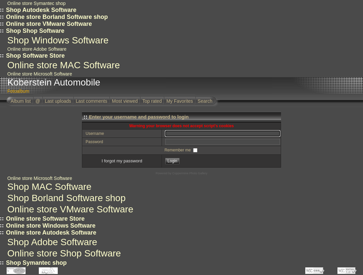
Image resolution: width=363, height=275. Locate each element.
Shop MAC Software (49, 187)
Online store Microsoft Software (39, 74)
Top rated (152, 101)
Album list (21, 101)
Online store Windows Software (51, 225)
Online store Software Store (45, 218)
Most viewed (125, 101)
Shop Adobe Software (52, 242)
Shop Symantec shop (36, 262)
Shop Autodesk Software (41, 10)
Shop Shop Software (35, 31)
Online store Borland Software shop (57, 17)
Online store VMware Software (49, 24)
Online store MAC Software (63, 65)
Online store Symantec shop (36, 3)
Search (205, 101)
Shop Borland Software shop (66, 198)
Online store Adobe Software (36, 49)
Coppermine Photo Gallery (189, 173)
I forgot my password (122, 160)
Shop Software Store (35, 55)
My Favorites (179, 101)
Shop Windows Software (58, 40)
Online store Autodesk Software (51, 232)
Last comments (91, 101)
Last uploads (58, 101)
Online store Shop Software (64, 253)
